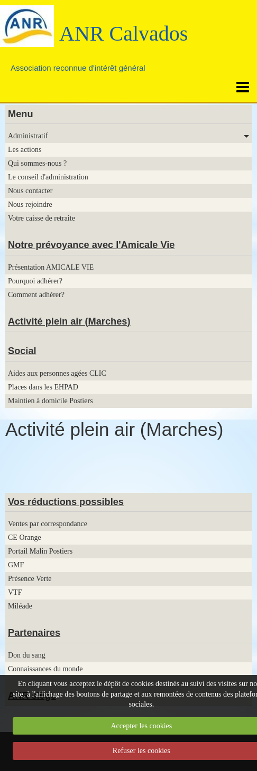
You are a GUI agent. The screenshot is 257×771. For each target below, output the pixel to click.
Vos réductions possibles (66, 502)
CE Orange (24, 537)
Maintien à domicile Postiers (50, 401)
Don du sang (26, 655)
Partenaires (34, 632)
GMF (16, 565)
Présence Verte (30, 579)
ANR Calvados (123, 33)
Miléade (20, 606)
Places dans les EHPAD (43, 387)
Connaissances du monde (45, 669)
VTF (15, 592)
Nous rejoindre (30, 204)
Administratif (28, 136)
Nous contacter (30, 191)
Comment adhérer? (36, 295)
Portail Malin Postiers (40, 551)
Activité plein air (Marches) (69, 321)
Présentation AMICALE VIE (51, 267)
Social (22, 351)
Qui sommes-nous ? (37, 163)
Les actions (24, 150)
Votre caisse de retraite (41, 218)
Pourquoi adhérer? (35, 281)
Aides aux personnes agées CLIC (57, 373)
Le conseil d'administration (48, 177)
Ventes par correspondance (47, 524)
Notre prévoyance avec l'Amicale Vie (91, 245)
